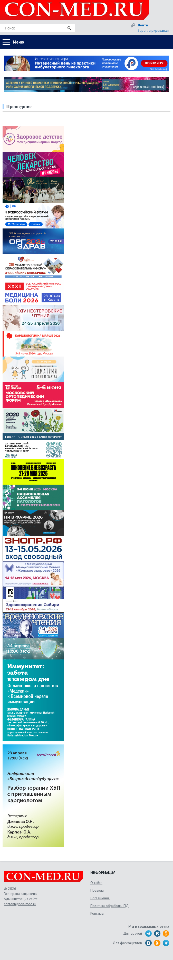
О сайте (96, 882)
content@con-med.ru (20, 904)
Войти (143, 25)
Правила (97, 890)
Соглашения (100, 898)
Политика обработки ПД (109, 905)
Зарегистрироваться (153, 30)
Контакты (97, 913)
